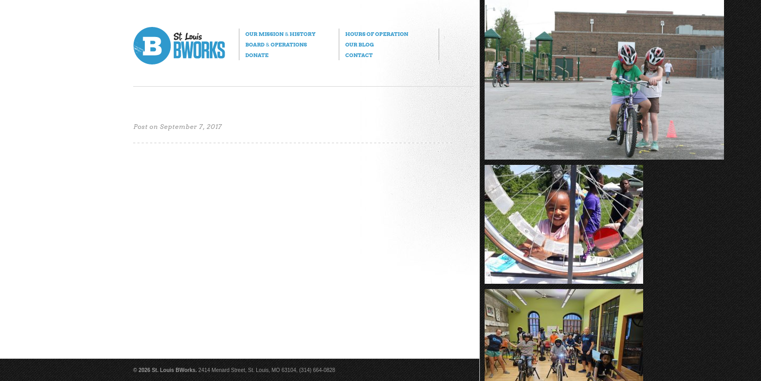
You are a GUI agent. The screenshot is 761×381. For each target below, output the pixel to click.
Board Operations (276, 44)
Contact (359, 55)
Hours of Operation (376, 34)
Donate (256, 55)
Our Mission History (280, 34)
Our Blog (359, 44)
